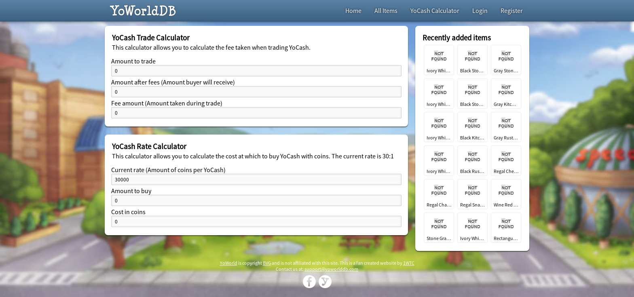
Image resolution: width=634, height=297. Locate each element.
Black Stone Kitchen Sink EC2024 (472, 104)
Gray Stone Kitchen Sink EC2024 (506, 70)
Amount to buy (131, 191)
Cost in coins (128, 212)
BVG (267, 263)
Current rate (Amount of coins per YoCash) (168, 170)
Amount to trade (133, 61)
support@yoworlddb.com (331, 269)
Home (353, 10)
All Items (385, 10)
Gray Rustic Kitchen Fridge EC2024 (506, 138)
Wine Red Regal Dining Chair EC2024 (506, 205)
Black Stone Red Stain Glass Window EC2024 (472, 70)
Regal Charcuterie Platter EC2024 (439, 205)
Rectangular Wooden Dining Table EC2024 (506, 238)
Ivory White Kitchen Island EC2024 (439, 138)
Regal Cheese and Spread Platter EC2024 (506, 171)
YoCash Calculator (434, 10)
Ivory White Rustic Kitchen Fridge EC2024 (439, 171)
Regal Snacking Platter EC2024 (472, 205)
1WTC (408, 263)
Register (512, 10)
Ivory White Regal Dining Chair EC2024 (472, 238)
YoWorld (228, 263)
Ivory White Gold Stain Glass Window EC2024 (439, 70)
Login (480, 10)
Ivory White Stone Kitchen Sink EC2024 (439, 104)
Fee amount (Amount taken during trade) (166, 103)
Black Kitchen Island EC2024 (472, 138)
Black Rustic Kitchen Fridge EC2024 (472, 171)
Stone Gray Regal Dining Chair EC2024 (439, 238)
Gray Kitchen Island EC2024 (506, 104)
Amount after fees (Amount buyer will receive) (173, 82)
